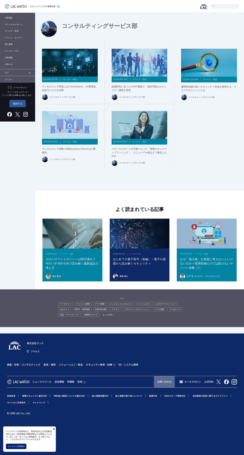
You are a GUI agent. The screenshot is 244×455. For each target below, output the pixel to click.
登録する (17, 103)
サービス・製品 (12, 31)
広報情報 (9, 57)
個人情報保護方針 (100, 395)
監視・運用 (50, 364)
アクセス (35, 351)
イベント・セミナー (14, 37)
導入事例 (9, 44)
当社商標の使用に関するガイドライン (210, 395)
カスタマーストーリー (165, 303)
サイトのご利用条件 (16, 446)
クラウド (115, 309)
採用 (79, 381)
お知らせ (9, 64)
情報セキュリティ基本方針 (34, 395)
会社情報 (59, 381)
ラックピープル (12, 51)
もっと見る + (108, 314)
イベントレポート (143, 303)
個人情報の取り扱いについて (128, 395)
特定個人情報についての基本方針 (69, 395)
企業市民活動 (101, 309)
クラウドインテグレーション (136, 309)
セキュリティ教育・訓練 (99, 364)
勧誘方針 (153, 395)
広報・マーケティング (69, 314)
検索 (213, 6)
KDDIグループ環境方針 (175, 395)
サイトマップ (39, 402)
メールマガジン (192, 381)
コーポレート (175, 309)
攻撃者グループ (91, 314)
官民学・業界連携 (82, 309)
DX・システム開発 (128, 364)
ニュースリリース (41, 381)
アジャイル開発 (83, 303)
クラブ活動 (159, 309)
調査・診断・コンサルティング (23, 364)
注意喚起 (9, 17)
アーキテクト (65, 303)
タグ (7, 72)
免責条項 (11, 395)
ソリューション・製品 (71, 364)
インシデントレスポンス (120, 303)
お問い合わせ (164, 381)
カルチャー (64, 309)
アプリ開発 (100, 303)
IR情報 (70, 381)
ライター (9, 79)
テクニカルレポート (14, 24)
